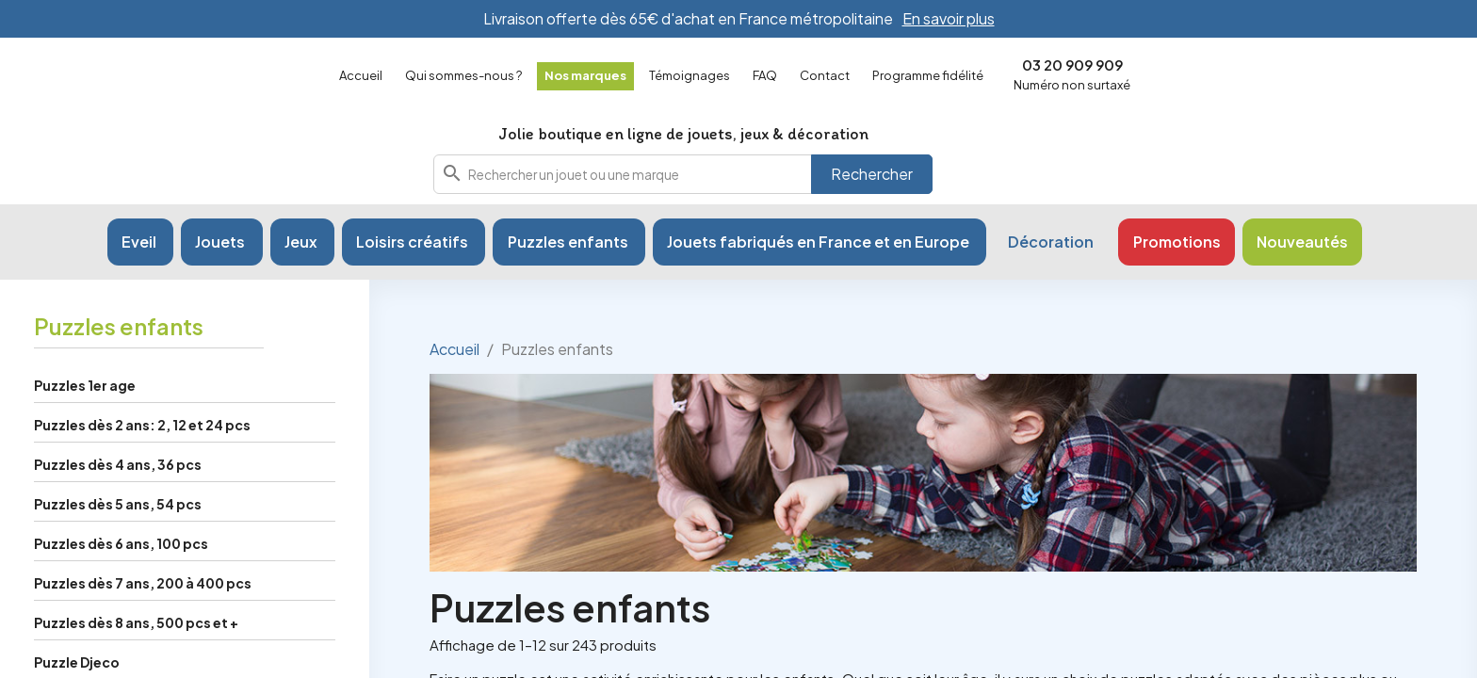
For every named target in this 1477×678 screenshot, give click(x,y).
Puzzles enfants (118, 365)
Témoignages (689, 75)
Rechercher (872, 193)
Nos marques (585, 75)
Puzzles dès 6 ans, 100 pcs (121, 582)
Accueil (360, 75)
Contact (825, 75)
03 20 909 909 (1072, 64)
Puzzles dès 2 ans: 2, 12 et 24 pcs (142, 464)
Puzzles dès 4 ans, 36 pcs (118, 503)
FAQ (765, 75)
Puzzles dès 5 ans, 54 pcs (118, 543)
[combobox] (683, 194)
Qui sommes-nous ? (463, 75)
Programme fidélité (927, 75)
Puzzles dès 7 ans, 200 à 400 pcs (143, 622)
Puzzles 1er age (85, 424)
